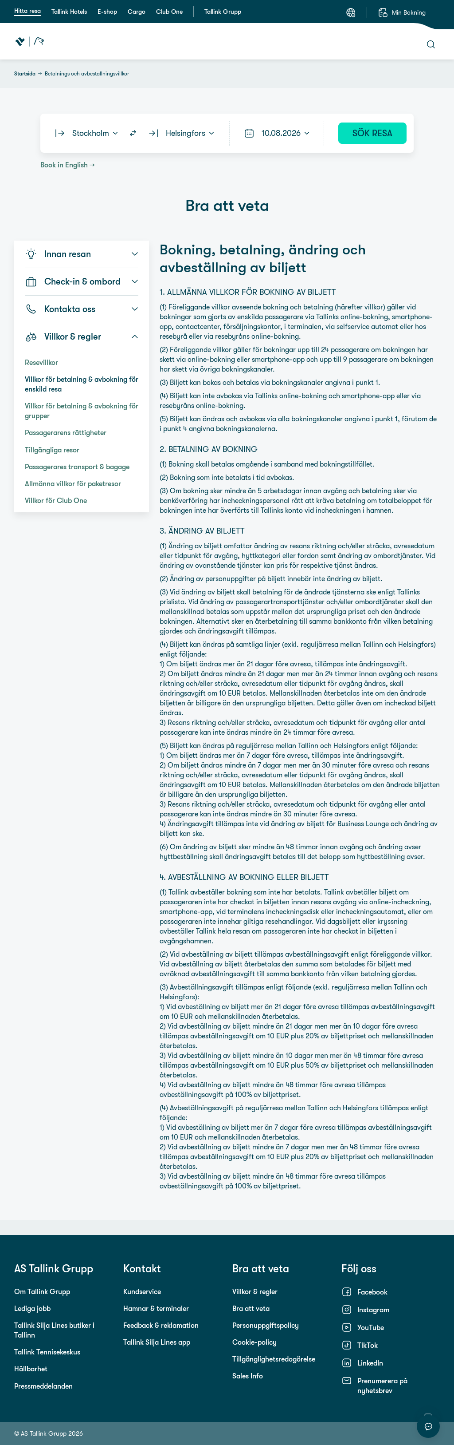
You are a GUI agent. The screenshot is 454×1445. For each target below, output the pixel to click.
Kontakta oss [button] (81, 309)
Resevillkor (41, 362)
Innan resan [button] (81, 254)
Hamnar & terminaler (156, 1308)
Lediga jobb (32, 1308)
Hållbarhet (30, 1368)
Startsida (24, 73)
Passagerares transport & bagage (77, 466)
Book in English (64, 164)
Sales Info (247, 1375)
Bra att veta (251, 1308)
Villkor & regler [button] (81, 336)
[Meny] (378, 41)
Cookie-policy (254, 1342)
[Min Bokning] (402, 12)
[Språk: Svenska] (350, 12)
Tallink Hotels (69, 11)
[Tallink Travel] (29, 41)
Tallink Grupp (222, 11)
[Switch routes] (133, 133)
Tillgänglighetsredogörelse (273, 1358)
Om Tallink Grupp (42, 1291)
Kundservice (142, 1291)
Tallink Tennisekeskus (47, 1351)
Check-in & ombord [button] (81, 281)
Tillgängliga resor (52, 449)
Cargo (136, 11)
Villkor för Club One (56, 500)
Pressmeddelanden (43, 1386)
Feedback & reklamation (161, 1325)
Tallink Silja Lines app (156, 1342)
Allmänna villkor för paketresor (73, 483)
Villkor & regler (255, 1291)
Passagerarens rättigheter (65, 432)
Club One (169, 11)
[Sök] (431, 44)
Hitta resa (27, 11)
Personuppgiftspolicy (265, 1325)
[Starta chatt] (428, 1426)
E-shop (107, 11)
